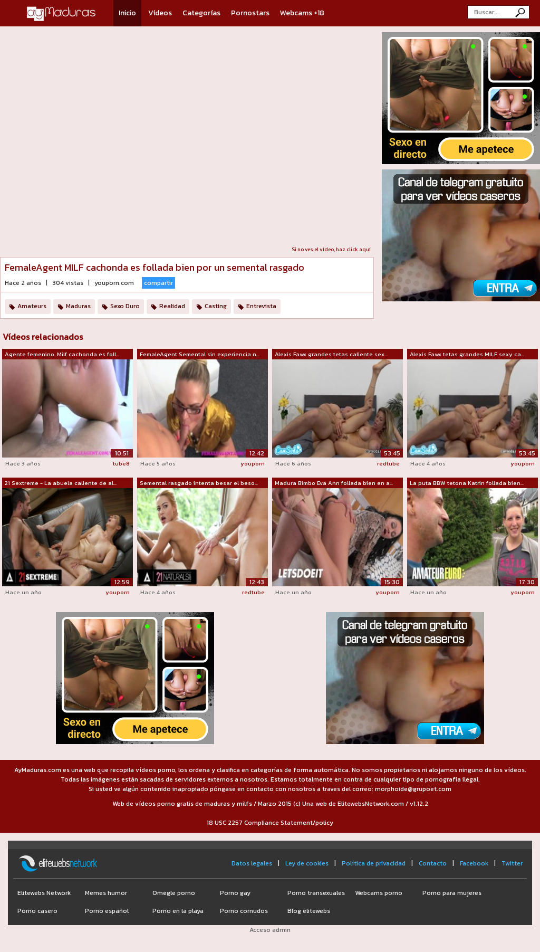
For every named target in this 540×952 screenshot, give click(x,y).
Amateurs (31, 306)
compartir (158, 283)
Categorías (201, 12)
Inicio (127, 12)
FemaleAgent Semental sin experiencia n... (199, 354)
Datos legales (252, 863)
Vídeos (160, 12)
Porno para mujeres (451, 893)
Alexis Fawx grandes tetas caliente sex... (331, 354)
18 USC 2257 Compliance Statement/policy (270, 822)
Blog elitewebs (308, 911)
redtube (388, 463)
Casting (216, 306)
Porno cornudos (244, 911)
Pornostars (250, 12)
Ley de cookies (307, 863)
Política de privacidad (374, 863)
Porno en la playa (178, 911)
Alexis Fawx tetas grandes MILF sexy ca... (467, 354)
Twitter (512, 863)
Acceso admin (270, 930)
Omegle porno (173, 893)
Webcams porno (378, 893)
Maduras (78, 306)
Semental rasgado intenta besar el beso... (199, 483)
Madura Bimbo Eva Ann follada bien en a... (334, 483)
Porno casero (37, 911)
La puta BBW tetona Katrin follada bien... (467, 483)
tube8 (121, 463)
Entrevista (261, 306)
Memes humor (106, 893)
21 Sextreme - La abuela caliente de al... (61, 483)
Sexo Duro (125, 306)
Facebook (474, 863)
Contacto (433, 863)
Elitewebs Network (44, 893)
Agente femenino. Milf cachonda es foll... (62, 354)
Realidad (172, 306)
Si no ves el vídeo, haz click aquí (331, 249)
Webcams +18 (302, 12)
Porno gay (235, 893)
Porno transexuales (316, 893)
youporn (252, 463)
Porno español (107, 911)
